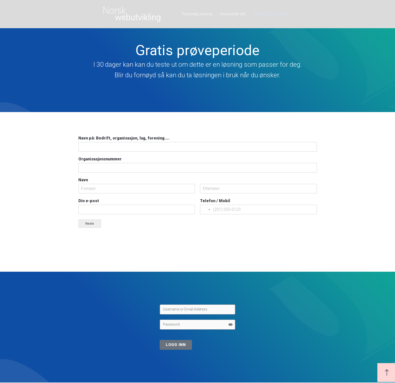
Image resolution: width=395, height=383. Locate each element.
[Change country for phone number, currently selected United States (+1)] (205, 209)
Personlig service (197, 14)
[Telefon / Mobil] (258, 209)
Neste (89, 223)
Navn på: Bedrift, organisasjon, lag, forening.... (124, 138)
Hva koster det (233, 14)
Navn (83, 180)
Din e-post (88, 200)
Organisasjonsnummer (100, 159)
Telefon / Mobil (215, 200)
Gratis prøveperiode (271, 14)
